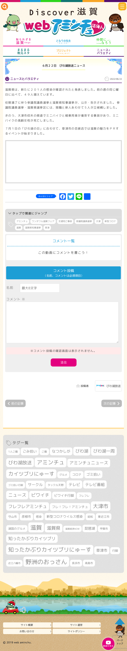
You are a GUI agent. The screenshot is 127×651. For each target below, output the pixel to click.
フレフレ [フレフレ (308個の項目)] (84, 496)
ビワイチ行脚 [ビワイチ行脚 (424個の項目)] (64, 495)
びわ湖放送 (113, 386)
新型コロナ (110, 221)
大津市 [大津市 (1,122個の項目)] (100, 506)
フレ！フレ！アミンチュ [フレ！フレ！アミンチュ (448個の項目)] (70, 506)
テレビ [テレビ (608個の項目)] (74, 484)
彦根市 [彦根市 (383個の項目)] (26, 516)
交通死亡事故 (65, 221)
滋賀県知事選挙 (33, 227)
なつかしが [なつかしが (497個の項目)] (61, 451)
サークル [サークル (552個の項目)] (35, 484)
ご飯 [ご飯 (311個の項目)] (44, 451)
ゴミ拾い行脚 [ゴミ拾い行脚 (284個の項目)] (15, 485)
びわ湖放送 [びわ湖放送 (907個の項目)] (20, 462)
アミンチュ (22, 221)
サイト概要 (27, 625)
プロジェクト (63, 51)
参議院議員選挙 (84, 221)
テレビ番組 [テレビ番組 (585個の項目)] (95, 484)
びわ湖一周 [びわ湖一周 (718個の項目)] (104, 451)
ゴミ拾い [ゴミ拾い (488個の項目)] (93, 474)
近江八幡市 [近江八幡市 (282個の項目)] (14, 563)
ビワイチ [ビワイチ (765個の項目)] (40, 495)
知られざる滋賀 (23, 41)
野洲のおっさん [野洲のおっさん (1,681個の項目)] (46, 561)
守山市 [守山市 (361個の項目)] (12, 516)
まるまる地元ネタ (23, 51)
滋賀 (18, 227)
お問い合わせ (26, 631)
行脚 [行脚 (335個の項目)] (115, 551)
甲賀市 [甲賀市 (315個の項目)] (104, 528)
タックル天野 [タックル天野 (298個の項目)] (56, 485)
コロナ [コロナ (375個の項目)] (76, 474)
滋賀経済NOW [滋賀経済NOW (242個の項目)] (72, 528)
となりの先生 (63, 41)
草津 (47, 227)
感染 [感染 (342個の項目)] (39, 517)
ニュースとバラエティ (104, 51)
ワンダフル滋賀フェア (43, 221)
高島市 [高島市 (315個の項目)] (89, 563)
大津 (98, 221)
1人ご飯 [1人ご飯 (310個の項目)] (13, 451)
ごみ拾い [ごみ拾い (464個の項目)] (30, 451)
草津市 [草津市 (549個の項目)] (101, 550)
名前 (9, 287)
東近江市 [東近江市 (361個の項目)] (103, 516)
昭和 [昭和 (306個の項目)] (90, 517)
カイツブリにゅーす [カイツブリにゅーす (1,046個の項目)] (31, 473)
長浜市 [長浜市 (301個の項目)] (76, 563)
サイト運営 (76, 625)
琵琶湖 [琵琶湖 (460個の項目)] (90, 528)
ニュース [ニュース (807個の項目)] (17, 495)
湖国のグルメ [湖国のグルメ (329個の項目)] (16, 528)
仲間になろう (104, 41)
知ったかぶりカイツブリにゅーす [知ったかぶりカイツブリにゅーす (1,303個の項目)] (49, 550)
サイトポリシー (76, 631)
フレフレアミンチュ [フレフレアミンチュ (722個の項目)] (27, 506)
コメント (15, 299)
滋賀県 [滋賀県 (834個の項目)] (53, 528)
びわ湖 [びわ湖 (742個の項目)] (81, 451)
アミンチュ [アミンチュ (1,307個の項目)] (50, 462)
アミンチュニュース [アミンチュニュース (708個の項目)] (88, 463)
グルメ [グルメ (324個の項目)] (63, 475)
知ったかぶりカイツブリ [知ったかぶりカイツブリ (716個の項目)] (32, 538)
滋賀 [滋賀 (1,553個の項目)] (36, 527)
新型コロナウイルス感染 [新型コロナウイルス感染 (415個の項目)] (65, 516)
